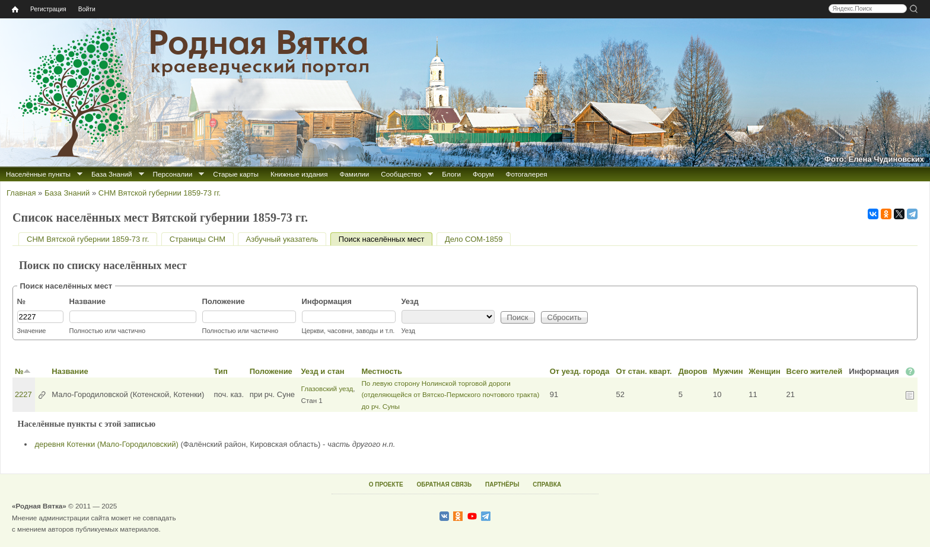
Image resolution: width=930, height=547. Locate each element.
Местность (381, 371)
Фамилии (354, 174)
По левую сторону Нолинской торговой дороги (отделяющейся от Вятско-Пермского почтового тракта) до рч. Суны (450, 394)
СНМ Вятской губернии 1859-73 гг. (159, 192)
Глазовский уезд (327, 388)
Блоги (451, 174)
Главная (21, 192)
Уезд (410, 301)
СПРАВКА (547, 484)
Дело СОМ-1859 (473, 239)
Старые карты (236, 174)
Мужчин (728, 371)
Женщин (765, 371)
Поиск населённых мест (386, 239)
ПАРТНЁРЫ (502, 484)
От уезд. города (580, 371)
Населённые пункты (38, 174)
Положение (223, 301)
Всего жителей (814, 371)
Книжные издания (298, 174)
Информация (327, 301)
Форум (483, 174)
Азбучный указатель (282, 239)
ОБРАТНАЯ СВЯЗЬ (444, 484)
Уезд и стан (322, 371)
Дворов (693, 371)
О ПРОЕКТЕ (386, 484)
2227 (23, 394)
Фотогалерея (526, 174)
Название (87, 301)
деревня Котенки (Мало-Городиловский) (107, 444)
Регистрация (48, 9)
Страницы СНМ (197, 239)
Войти (86, 9)
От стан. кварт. (644, 371)
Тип (220, 371)
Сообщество (401, 174)
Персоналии (173, 174)
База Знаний (111, 174)
